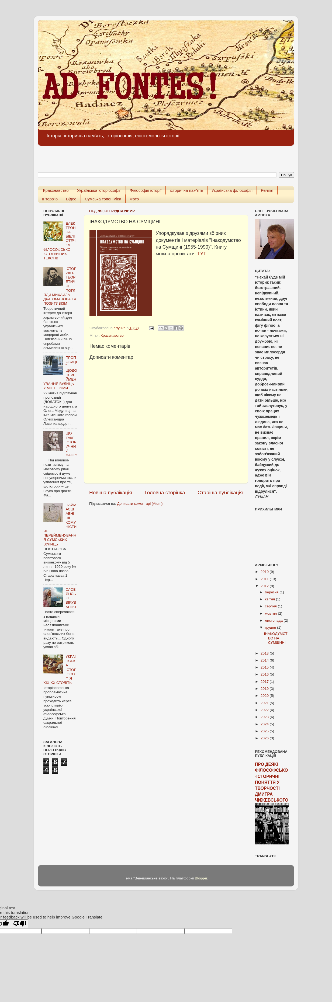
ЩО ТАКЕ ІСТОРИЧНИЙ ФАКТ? (71, 444)
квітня (270, 599)
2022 (265, 710)
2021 (265, 703)
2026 (265, 738)
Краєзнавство (56, 190)
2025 (265, 731)
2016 (265, 674)
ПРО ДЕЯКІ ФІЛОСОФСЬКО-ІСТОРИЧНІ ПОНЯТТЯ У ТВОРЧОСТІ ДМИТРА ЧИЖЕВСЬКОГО (271, 782)
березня (272, 592)
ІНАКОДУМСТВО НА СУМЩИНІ (276, 638)
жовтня (271, 613)
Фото (134, 199)
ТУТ (201, 253)
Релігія (267, 190)
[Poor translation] (19, 923)
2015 (265, 667)
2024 (265, 724)
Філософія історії (146, 190)
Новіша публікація (110, 492)
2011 (265, 579)
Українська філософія (232, 190)
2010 (265, 572)
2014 (265, 660)
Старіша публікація (220, 492)
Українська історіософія (99, 190)
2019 (265, 689)
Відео (71, 199)
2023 (265, 717)
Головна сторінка (165, 492)
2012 (265, 586)
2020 (265, 696)
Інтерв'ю (50, 199)
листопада (274, 620)
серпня (271, 606)
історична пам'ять (186, 190)
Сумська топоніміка (103, 199)
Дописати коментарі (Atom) (139, 504)
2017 (265, 682)
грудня (271, 627)
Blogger (201, 878)
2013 (265, 653)
